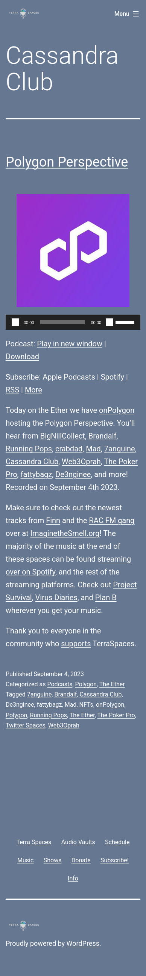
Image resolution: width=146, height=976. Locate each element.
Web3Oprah (81, 461)
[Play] (15, 322)
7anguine (119, 448)
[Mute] (109, 322)
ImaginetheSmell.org (65, 533)
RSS (12, 389)
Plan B (106, 597)
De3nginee (73, 474)
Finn (53, 520)
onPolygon (116, 410)
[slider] (62, 322)
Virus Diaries (56, 597)
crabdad (68, 448)
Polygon (86, 684)
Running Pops (29, 448)
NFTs (86, 704)
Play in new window (69, 343)
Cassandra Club (32, 461)
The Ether (112, 684)
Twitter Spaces (26, 725)
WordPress (83, 943)
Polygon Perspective (67, 162)
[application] (73, 322)
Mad (93, 448)
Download (22, 356)
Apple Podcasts (69, 376)
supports (76, 643)
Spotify (112, 376)
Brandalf (102, 435)
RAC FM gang (111, 520)
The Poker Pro (116, 715)
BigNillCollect (62, 435)
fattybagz (36, 474)
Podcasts (59, 684)
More (33, 389)
